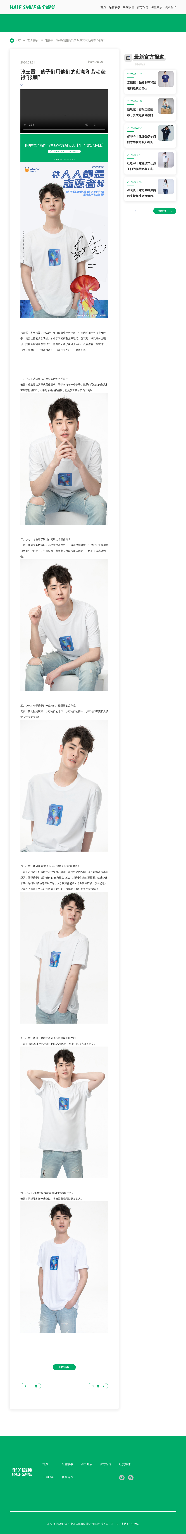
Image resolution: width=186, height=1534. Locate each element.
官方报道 (33, 41)
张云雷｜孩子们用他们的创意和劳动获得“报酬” (74, 41)
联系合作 (67, 1477)
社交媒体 (125, 1464)
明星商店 (86, 1464)
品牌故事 (67, 1464)
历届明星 (48, 1477)
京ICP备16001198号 (59, 1523)
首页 (18, 40)
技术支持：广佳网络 (127, 1523)
